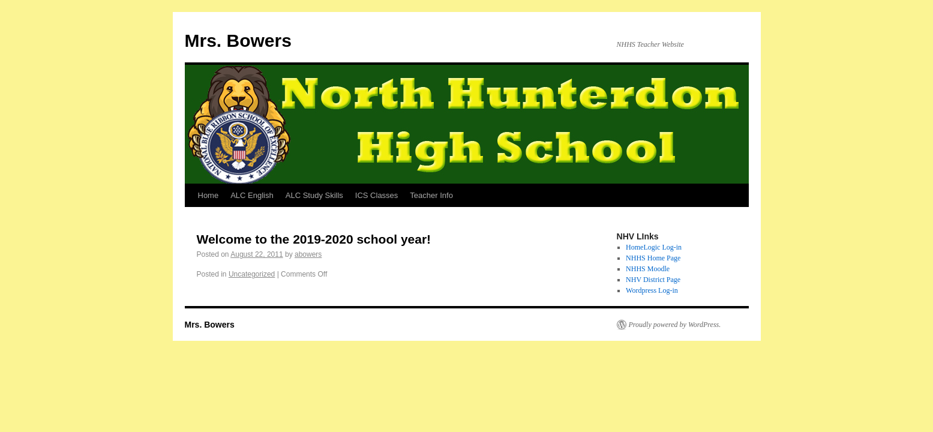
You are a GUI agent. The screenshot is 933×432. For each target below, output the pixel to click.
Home (208, 195)
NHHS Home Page (653, 258)
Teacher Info (431, 195)
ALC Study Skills (314, 195)
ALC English (252, 195)
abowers (308, 254)
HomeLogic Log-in (654, 247)
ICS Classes (376, 195)
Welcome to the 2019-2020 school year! (314, 239)
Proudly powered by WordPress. (675, 324)
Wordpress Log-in (652, 290)
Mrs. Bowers (238, 40)
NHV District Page (653, 279)
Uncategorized (252, 274)
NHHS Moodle (648, 269)
